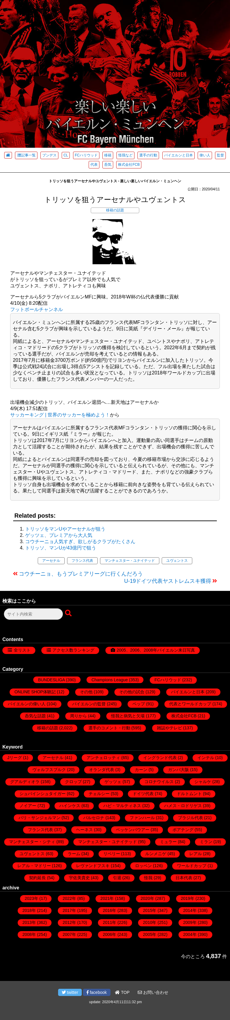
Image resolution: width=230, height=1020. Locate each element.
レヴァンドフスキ (93, 865)
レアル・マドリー (34, 865)
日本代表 (183, 877)
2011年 (109, 922)
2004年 (190, 934)
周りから (78, 715)
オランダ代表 (101, 769)
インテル (205, 757)
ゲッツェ (113, 781)
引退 (117, 877)
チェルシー (99, 793)
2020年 (147, 898)
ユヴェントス (177, 560)
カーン (141, 769)
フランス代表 (82, 560)
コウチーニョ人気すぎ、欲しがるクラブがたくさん (80, 541)
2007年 (69, 934)
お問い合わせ (153, 992)
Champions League (109, 679)
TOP (122, 992)
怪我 (148, 877)
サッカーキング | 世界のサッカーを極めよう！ (60, 414)
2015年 (149, 910)
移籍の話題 (115, 210)
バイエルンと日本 (178, 155)
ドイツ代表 (143, 793)
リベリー (111, 853)
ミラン (206, 841)
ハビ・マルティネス (122, 805)
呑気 (107, 164)
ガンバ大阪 (178, 769)
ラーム (74, 853)
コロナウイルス (159, 781)
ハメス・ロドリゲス (183, 805)
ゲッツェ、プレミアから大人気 (58, 535)
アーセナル (51, 560)
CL (65, 155)
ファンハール (142, 817)
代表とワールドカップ (190, 703)
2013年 (29, 922)
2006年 (109, 934)
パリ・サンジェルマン (39, 817)
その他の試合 (131, 691)
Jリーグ (14, 757)
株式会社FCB (129, 164)
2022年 (69, 898)
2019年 (187, 898)
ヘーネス (84, 829)
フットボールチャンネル (36, 309)
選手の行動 (148, 155)
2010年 (149, 922)
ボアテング (182, 829)
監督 (220, 155)
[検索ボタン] (69, 613)
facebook (97, 992)
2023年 (31, 898)
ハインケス (69, 805)
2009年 (190, 922)
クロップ (73, 781)
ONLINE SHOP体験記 (35, 691)
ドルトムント (189, 793)
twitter (70, 992)
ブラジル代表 (190, 817)
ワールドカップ (191, 865)
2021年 (107, 898)
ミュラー (168, 841)
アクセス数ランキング (73, 650)
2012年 (69, 922)
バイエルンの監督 (89, 703)
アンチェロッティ (103, 757)
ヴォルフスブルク (49, 769)
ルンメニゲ (155, 853)
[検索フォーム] (33, 614)
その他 (86, 691)
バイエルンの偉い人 (27, 703)
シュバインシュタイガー (42, 793)
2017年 (69, 910)
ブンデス (49, 155)
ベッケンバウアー (132, 829)
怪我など (125, 155)
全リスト (22, 650)
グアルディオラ (25, 781)
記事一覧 (26, 155)
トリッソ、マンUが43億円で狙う (60, 547)
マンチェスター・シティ (32, 841)
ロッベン (143, 865)
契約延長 (37, 877)
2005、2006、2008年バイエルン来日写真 (155, 650)
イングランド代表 (160, 757)
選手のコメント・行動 (109, 727)
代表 (94, 164)
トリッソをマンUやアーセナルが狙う (65, 528)
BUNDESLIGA (51, 679)
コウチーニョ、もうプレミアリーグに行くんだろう (81, 574)
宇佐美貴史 (79, 877)
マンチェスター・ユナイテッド (130, 560)
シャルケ (202, 781)
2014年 (190, 910)
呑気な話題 (35, 715)
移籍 (107, 155)
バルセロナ (93, 817)
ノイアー (27, 805)
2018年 (29, 910)
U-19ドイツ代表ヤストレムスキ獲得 (167, 581)
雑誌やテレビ (169, 727)
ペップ (138, 703)
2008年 (29, 934)
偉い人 (204, 155)
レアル (195, 853)
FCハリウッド (86, 155)
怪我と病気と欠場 (128, 715)
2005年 (149, 934)
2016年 (109, 910)
